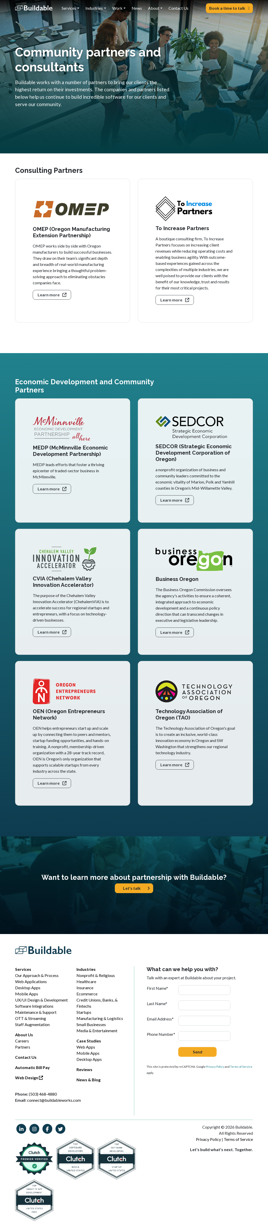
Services (23, 969)
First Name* (157, 988)
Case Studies (88, 1040)
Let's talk (136, 888)
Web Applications (31, 981)
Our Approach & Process (37, 975)
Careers (22, 1040)
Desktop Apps (27, 987)
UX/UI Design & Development (41, 999)
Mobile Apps (26, 993)
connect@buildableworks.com (54, 1100)
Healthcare (86, 981)
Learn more (52, 294)
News (137, 8)
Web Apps (85, 1046)
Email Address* (160, 1018)
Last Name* (157, 1003)
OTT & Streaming (30, 1018)
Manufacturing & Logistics (99, 1018)
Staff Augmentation (32, 1024)
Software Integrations (34, 1006)
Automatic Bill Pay (32, 1067)
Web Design (29, 1077)
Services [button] (69, 8)
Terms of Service (241, 1066)
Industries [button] (94, 8)
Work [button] (117, 8)
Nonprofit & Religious (95, 975)
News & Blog (88, 1079)
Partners (22, 1046)
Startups (83, 1012)
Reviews (84, 1069)
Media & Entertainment (96, 1030)
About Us (24, 1034)
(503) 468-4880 (43, 1094)
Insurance (84, 987)
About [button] (153, 8)
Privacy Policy (215, 1066)
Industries (86, 969)
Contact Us (178, 8)
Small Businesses (91, 1024)
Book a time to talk (229, 8)
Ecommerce (86, 993)
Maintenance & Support (36, 1012)
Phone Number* (161, 1034)
